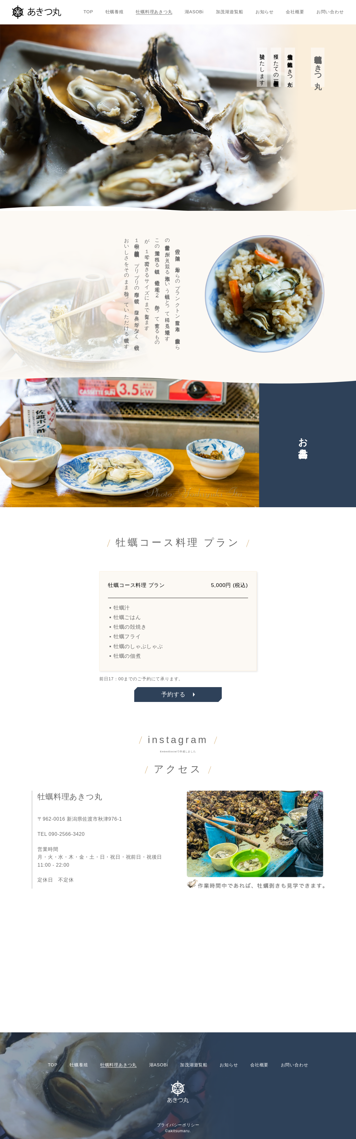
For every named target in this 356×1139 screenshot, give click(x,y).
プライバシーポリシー (178, 1125)
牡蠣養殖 (114, 12)
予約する (173, 694)
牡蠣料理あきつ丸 (154, 12)
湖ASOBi (194, 12)
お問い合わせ (330, 12)
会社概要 (295, 12)
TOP (88, 12)
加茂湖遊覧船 (229, 12)
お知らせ (264, 12)
